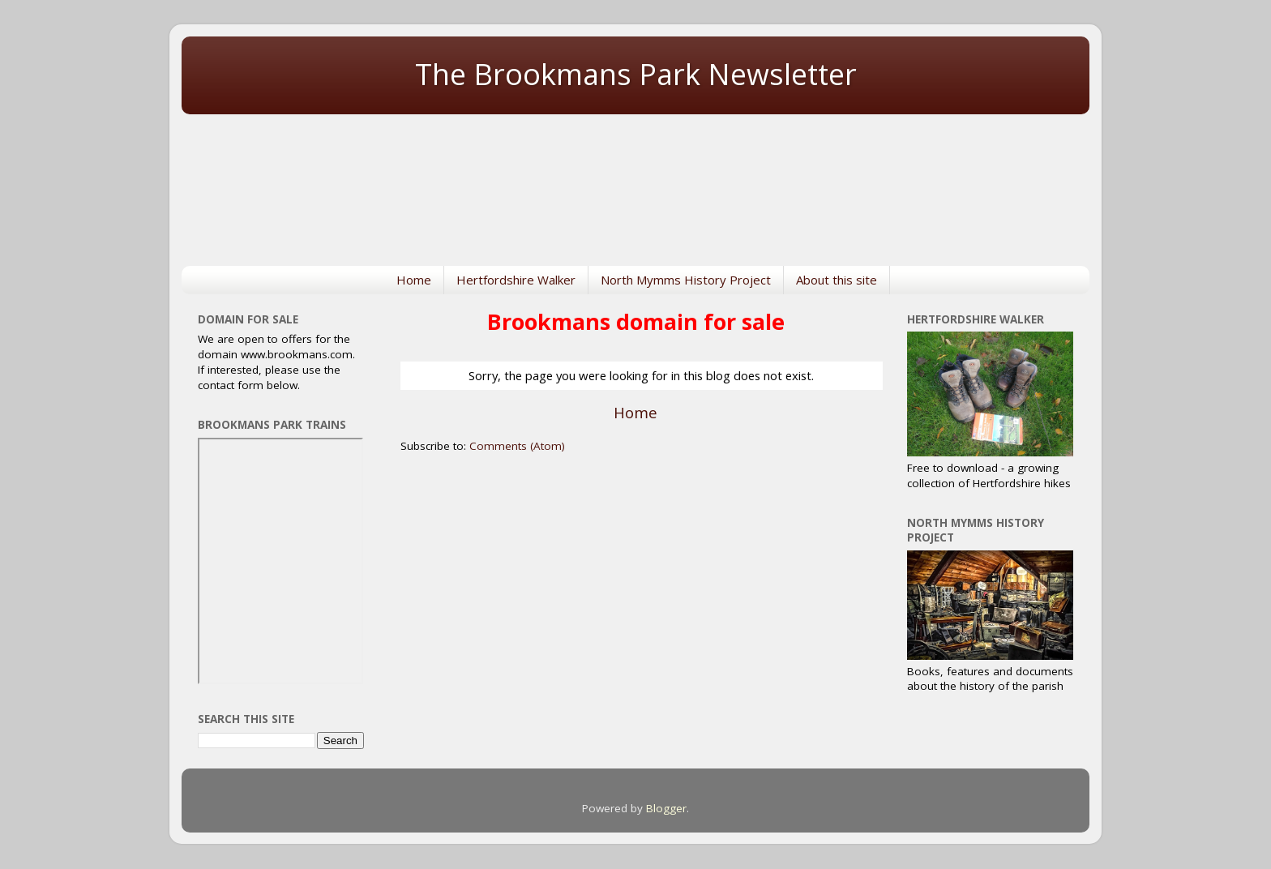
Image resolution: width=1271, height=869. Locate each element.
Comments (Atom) (517, 446)
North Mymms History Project (686, 280)
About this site (836, 280)
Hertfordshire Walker (516, 280)
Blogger (666, 808)
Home (413, 280)
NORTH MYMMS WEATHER (635, 181)
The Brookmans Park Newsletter (636, 74)
